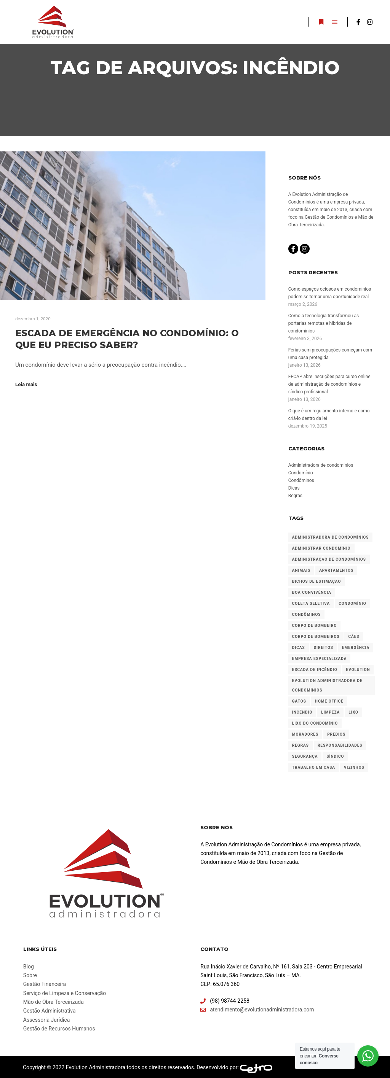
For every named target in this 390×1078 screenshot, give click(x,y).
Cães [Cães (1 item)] (353, 636)
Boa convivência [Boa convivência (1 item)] (311, 592)
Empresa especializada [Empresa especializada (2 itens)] (319, 659)
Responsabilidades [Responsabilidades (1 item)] (340, 745)
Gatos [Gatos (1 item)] (299, 701)
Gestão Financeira (44, 984)
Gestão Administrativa (49, 1011)
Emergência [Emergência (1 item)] (355, 648)
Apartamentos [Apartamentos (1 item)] (336, 570)
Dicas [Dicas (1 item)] (298, 648)
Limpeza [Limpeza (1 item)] (330, 712)
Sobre (30, 975)
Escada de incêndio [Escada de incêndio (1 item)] (314, 670)
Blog (28, 967)
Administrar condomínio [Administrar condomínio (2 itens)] (321, 548)
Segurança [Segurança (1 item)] (305, 756)
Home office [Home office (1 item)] (329, 701)
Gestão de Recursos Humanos (59, 1029)
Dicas (294, 488)
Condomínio (300, 472)
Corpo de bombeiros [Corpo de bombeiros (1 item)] (316, 636)
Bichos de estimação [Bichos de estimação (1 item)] (316, 581)
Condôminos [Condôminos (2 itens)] (306, 614)
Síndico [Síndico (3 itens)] (335, 756)
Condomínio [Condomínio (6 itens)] (352, 603)
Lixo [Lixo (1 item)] (353, 712)
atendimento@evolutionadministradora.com (257, 1009)
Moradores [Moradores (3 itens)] (305, 734)
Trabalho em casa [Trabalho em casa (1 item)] (313, 767)
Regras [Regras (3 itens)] (300, 745)
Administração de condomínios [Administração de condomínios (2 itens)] (329, 559)
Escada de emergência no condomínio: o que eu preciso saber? (127, 339)
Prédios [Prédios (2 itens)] (336, 734)
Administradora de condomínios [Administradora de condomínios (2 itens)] (330, 537)
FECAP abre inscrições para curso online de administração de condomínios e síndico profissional (329, 384)
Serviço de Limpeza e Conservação (64, 993)
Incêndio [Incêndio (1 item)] (302, 712)
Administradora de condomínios (320, 465)
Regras (295, 495)
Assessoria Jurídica (46, 1020)
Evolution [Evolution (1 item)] (358, 670)
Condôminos (301, 480)
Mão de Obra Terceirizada (53, 1002)
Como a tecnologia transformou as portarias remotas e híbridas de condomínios (323, 323)
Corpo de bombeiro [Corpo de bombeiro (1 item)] (314, 625)
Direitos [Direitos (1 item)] (323, 648)
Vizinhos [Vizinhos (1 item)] (354, 767)
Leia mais (26, 384)
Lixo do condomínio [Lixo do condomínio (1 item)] (315, 723)
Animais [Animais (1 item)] (301, 570)
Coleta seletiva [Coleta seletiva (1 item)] (311, 603)
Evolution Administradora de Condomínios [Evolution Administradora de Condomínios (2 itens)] (327, 685)
